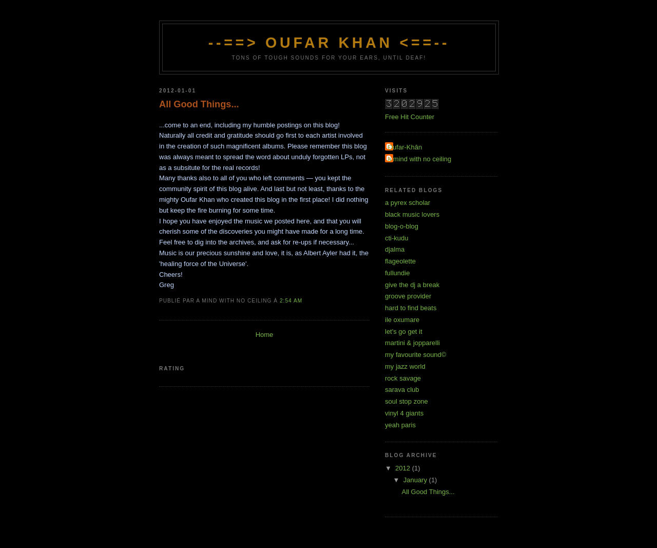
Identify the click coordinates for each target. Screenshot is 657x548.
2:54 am (291, 301)
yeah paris (400, 425)
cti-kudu (397, 238)
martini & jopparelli (412, 343)
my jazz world (405, 366)
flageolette (400, 261)
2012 (403, 468)
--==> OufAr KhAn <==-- (329, 42)
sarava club (402, 389)
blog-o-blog (401, 226)
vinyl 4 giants (404, 413)
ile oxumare (402, 320)
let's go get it (403, 331)
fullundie (397, 273)
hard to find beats (410, 308)
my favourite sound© (415, 354)
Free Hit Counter (409, 117)
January (416, 480)
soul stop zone (406, 401)
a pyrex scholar (407, 202)
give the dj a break (412, 285)
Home (265, 334)
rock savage (403, 378)
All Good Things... (199, 104)
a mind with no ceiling (419, 159)
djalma (394, 249)
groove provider (408, 296)
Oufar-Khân (405, 147)
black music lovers (412, 214)
